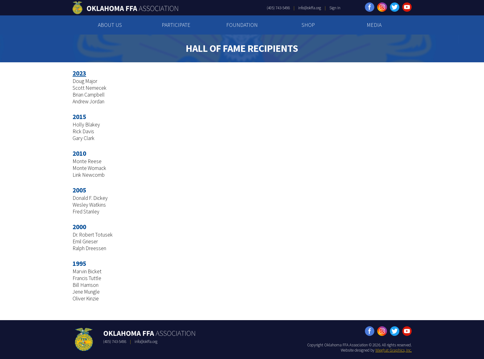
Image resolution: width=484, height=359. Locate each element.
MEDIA (374, 24)
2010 (79, 153)
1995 (79, 263)
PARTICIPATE (176, 24)
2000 (79, 227)
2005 (79, 190)
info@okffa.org (309, 7)
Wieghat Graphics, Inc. (393, 350)
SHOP (308, 24)
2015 (79, 117)
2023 (79, 73)
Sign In (334, 7)
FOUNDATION (242, 24)
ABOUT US (110, 24)
